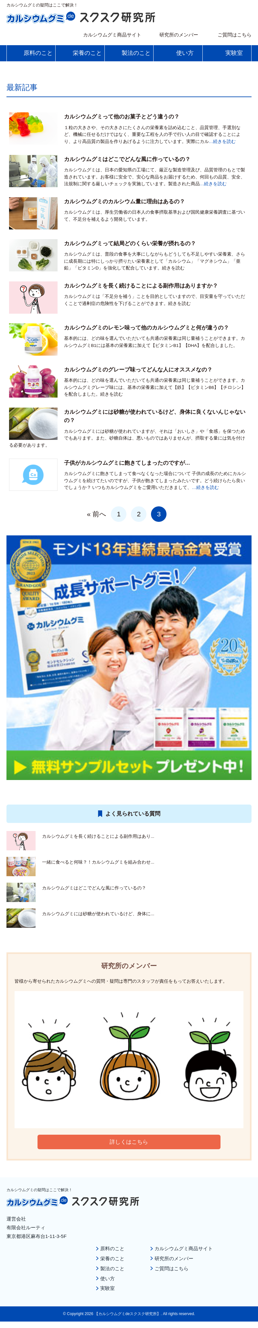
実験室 (107, 1287)
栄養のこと (112, 1258)
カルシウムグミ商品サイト (112, 34)
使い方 (107, 1277)
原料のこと (112, 1248)
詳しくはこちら (129, 1142)
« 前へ (97, 514)
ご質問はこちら (235, 34)
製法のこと (112, 1268)
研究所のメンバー (178, 34)
